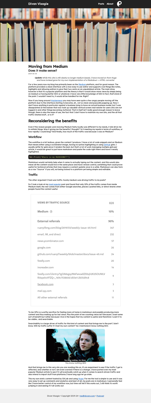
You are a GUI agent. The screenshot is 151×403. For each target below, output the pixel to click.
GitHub (107, 144)
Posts (101, 3)
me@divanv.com (87, 396)
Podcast (100, 396)
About (110, 3)
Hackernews (56, 100)
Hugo (81, 378)
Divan (38, 4)
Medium (82, 84)
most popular (55, 184)
